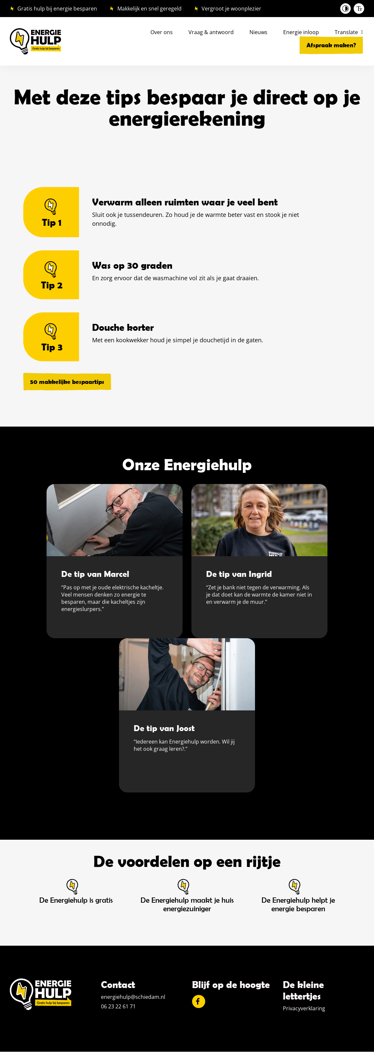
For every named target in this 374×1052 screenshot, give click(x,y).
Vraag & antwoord (211, 32)
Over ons (161, 32)
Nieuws (258, 32)
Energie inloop (301, 32)
